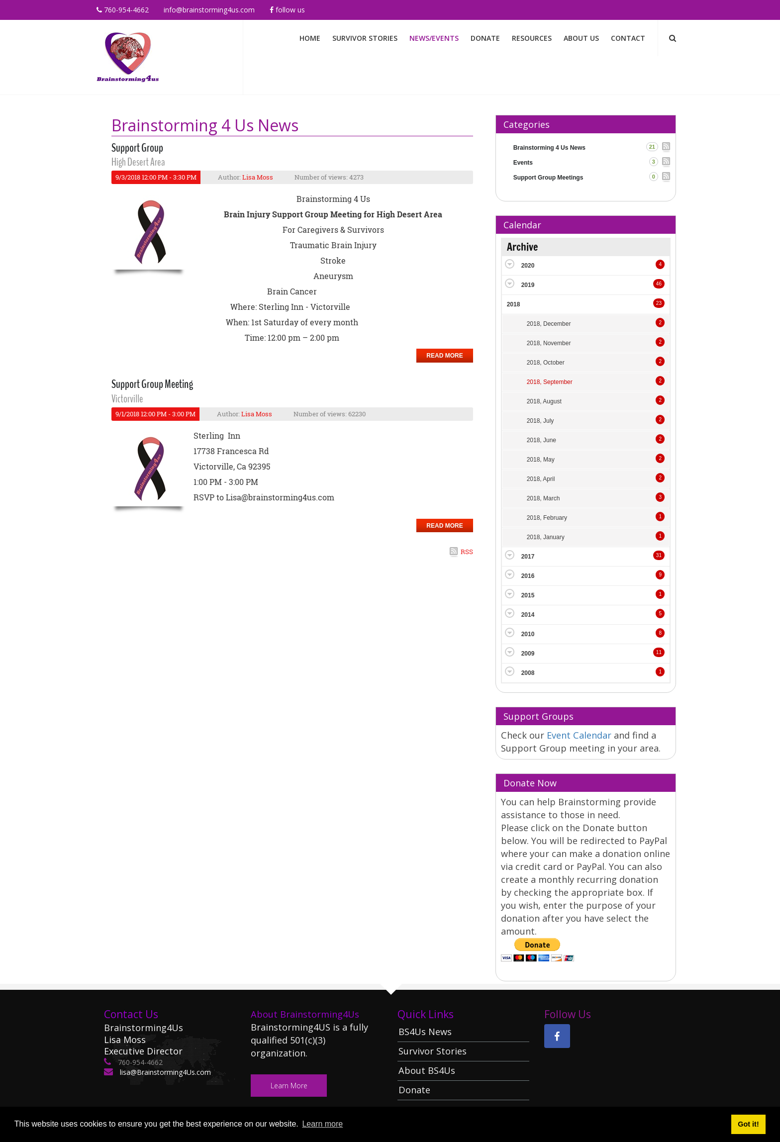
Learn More (289, 1085)
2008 (528, 672)
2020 (528, 265)
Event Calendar (580, 735)
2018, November (549, 343)
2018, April (541, 479)
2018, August (544, 401)
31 (659, 555)
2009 (528, 653)
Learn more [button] (322, 1124)
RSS (467, 551)
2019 (528, 285)
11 (659, 652)
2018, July (540, 420)
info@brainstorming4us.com (209, 9)
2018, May (541, 459)
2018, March (543, 498)
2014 (528, 614)
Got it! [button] (748, 1124)
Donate (485, 38)
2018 (513, 304)
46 (659, 283)
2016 (528, 575)
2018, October (546, 362)
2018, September (550, 382)
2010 (528, 634)
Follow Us (287, 9)
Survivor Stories (364, 38)
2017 (528, 556)
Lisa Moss (257, 177)
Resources (532, 38)
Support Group (137, 148)
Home (309, 38)
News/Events (434, 38)
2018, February (547, 517)
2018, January (546, 537)
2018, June (541, 440)
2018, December (549, 323)
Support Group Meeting (152, 384)
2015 (528, 595)
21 (652, 147)
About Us (581, 38)
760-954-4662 (123, 9)
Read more (444, 355)
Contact (628, 38)
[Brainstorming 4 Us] (128, 56)
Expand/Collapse (509, 264)
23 (659, 303)
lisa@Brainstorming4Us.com (164, 1072)
